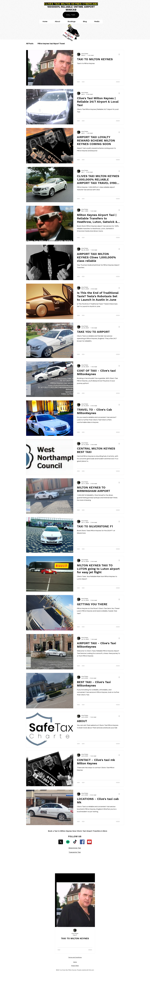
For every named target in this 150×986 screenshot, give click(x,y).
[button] (97, 21)
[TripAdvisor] (68, 842)
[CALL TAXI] (71, 15)
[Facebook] (82, 842)
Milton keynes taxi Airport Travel (51, 44)
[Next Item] (91, 900)
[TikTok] (75, 842)
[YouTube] (89, 842)
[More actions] (120, 54)
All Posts (29, 44)
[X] (60, 842)
